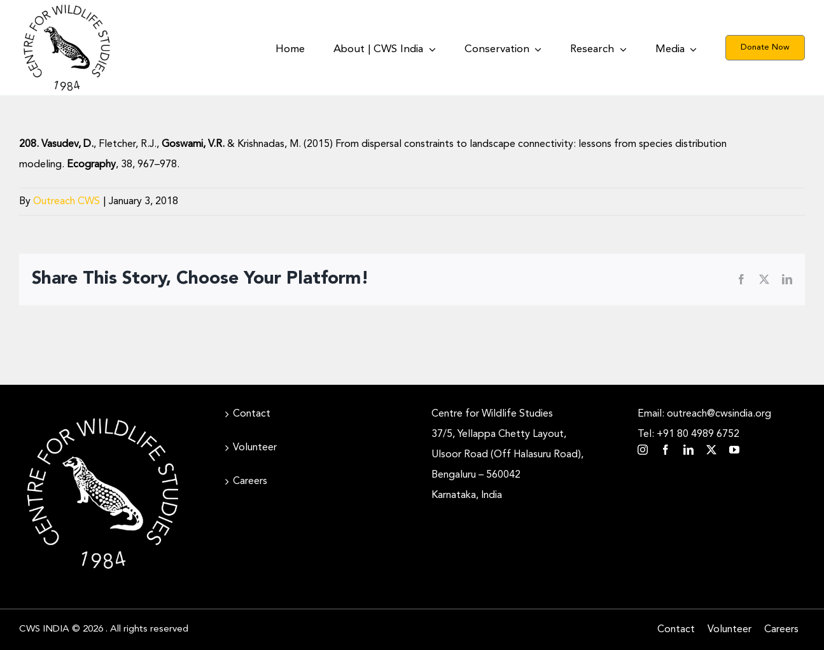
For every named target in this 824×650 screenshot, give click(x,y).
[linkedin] (688, 450)
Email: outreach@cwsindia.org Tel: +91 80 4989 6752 (704, 424)
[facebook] (665, 450)
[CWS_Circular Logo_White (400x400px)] (102, 415)
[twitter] (711, 450)
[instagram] (643, 450)
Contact (251, 414)
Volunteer (255, 448)
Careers (250, 481)
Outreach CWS (66, 202)
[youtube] (734, 450)
